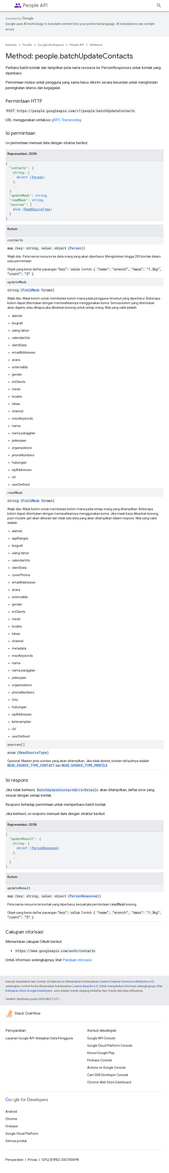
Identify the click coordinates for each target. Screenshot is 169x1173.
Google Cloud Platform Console (109, 1045)
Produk (27, 45)
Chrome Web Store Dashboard (109, 1082)
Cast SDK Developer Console (107, 1075)
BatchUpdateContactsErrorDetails (67, 790)
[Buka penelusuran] (159, 5)
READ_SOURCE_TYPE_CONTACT (31, 765)
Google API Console (101, 1038)
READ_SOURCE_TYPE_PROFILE (84, 765)
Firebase (11, 1126)
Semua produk (16, 1141)
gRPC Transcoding (66, 120)
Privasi (32, 1160)
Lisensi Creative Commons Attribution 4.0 (126, 981)
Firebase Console (99, 1060)
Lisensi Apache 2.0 (85, 986)
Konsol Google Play (100, 1053)
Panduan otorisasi (77, 960)
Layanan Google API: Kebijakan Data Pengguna (39, 1038)
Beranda (10, 45)
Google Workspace (51, 45)
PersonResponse (44, 848)
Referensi (96, 45)
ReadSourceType (37, 209)
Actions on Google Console (106, 1067)
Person (37, 177)
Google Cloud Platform (21, 1133)
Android (11, 1111)
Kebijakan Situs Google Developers (28, 990)
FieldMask (30, 290)
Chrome (11, 1119)
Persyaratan (14, 1160)
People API (35, 5)
